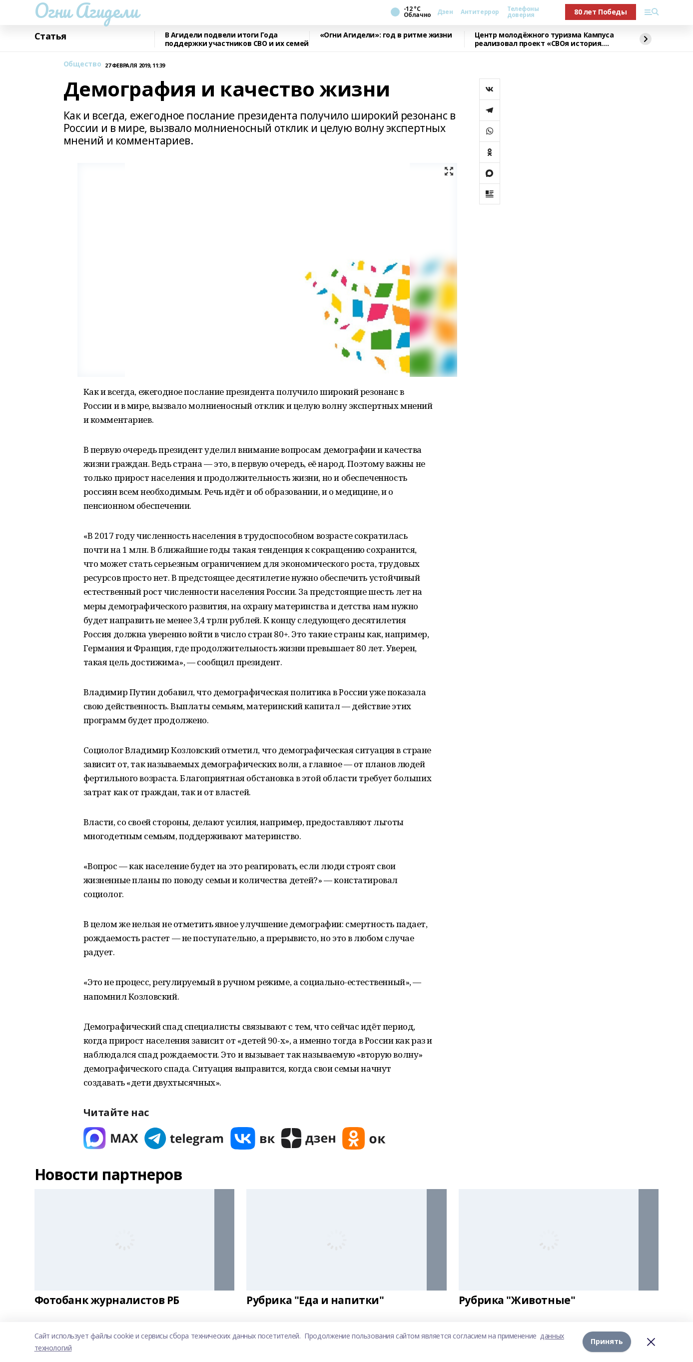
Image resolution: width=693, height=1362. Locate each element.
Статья (50, 36)
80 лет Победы (600, 11)
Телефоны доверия (523, 12)
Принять (607, 1342)
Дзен (445, 12)
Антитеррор (480, 12)
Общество (82, 64)
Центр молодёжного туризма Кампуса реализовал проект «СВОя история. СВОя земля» (544, 39)
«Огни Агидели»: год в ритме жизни (386, 35)
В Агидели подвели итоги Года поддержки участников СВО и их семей (237, 39)
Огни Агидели (86, 10)
